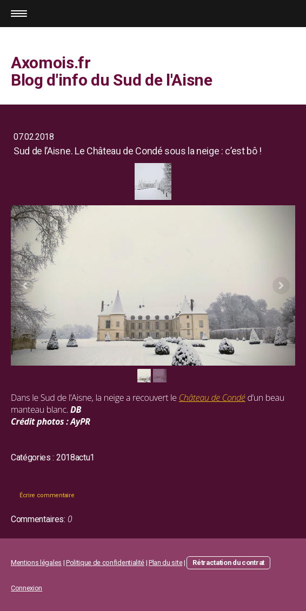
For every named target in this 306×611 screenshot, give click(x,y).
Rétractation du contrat (228, 562)
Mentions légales (36, 562)
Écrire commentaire (46, 495)
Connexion (26, 588)
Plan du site (165, 562)
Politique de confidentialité (105, 562)
